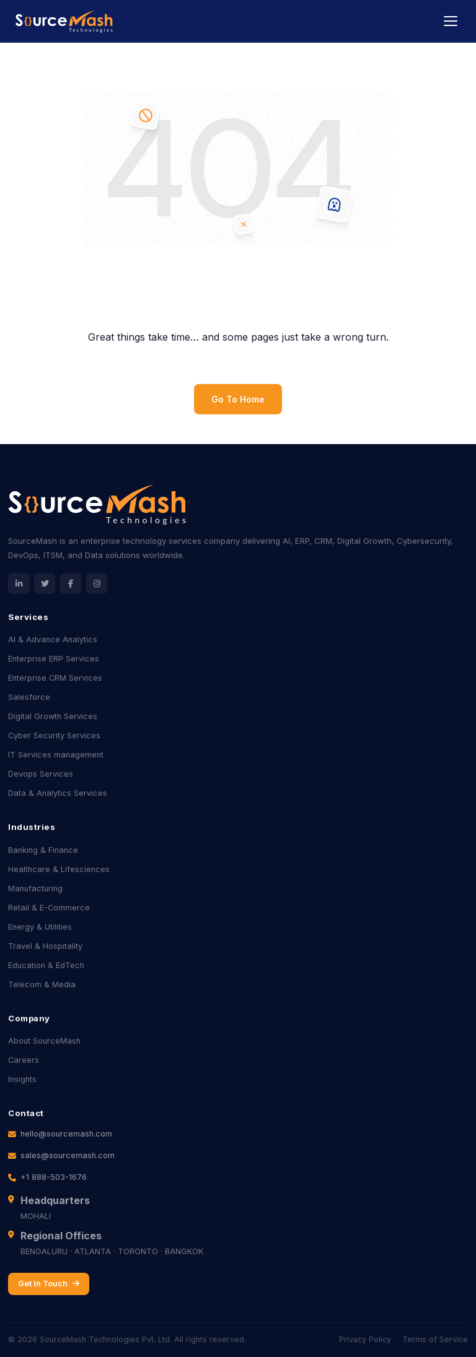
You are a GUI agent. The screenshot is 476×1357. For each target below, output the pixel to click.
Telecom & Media (42, 984)
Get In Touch (48, 1283)
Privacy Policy (365, 1339)
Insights (22, 1079)
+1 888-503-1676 (53, 1177)
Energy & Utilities (40, 927)
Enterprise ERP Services (53, 658)
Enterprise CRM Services (55, 678)
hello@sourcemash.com (66, 1133)
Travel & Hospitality (45, 946)
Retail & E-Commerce (49, 907)
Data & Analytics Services (57, 793)
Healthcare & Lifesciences (59, 869)
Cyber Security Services (54, 735)
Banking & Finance (43, 850)
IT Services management (56, 754)
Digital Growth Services (52, 716)
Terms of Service (435, 1339)
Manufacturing (35, 888)
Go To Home (238, 399)
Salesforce (29, 697)
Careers (23, 1060)
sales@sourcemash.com (67, 1155)
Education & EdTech (46, 965)
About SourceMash (44, 1040)
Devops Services (40, 774)
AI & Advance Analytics (52, 639)
